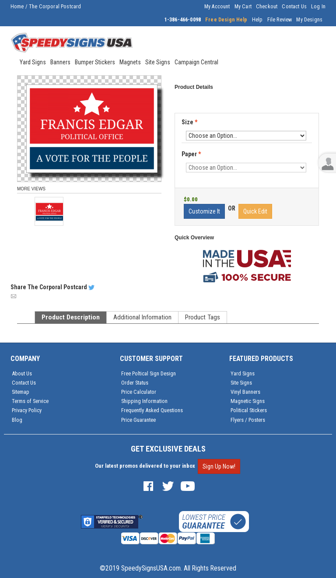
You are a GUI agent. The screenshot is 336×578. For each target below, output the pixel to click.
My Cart (243, 7)
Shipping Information (144, 401)
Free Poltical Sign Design (148, 373)
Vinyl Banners (245, 392)
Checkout (266, 7)
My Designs (309, 20)
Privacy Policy (27, 410)
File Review (279, 20)
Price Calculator (138, 392)
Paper (192, 154)
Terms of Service (30, 401)
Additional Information (142, 317)
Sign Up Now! (219, 466)
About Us (22, 373)
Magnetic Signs (248, 401)
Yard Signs (243, 373)
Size (189, 122)
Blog (17, 420)
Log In (318, 7)
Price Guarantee (138, 420)
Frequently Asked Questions (152, 410)
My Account (217, 7)
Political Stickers (249, 410)
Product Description (71, 317)
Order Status (134, 382)
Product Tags (202, 317)
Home (17, 7)
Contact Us (294, 7)
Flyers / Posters (248, 420)
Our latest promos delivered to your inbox (145, 465)
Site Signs (241, 382)
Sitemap (20, 392)
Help (257, 20)
